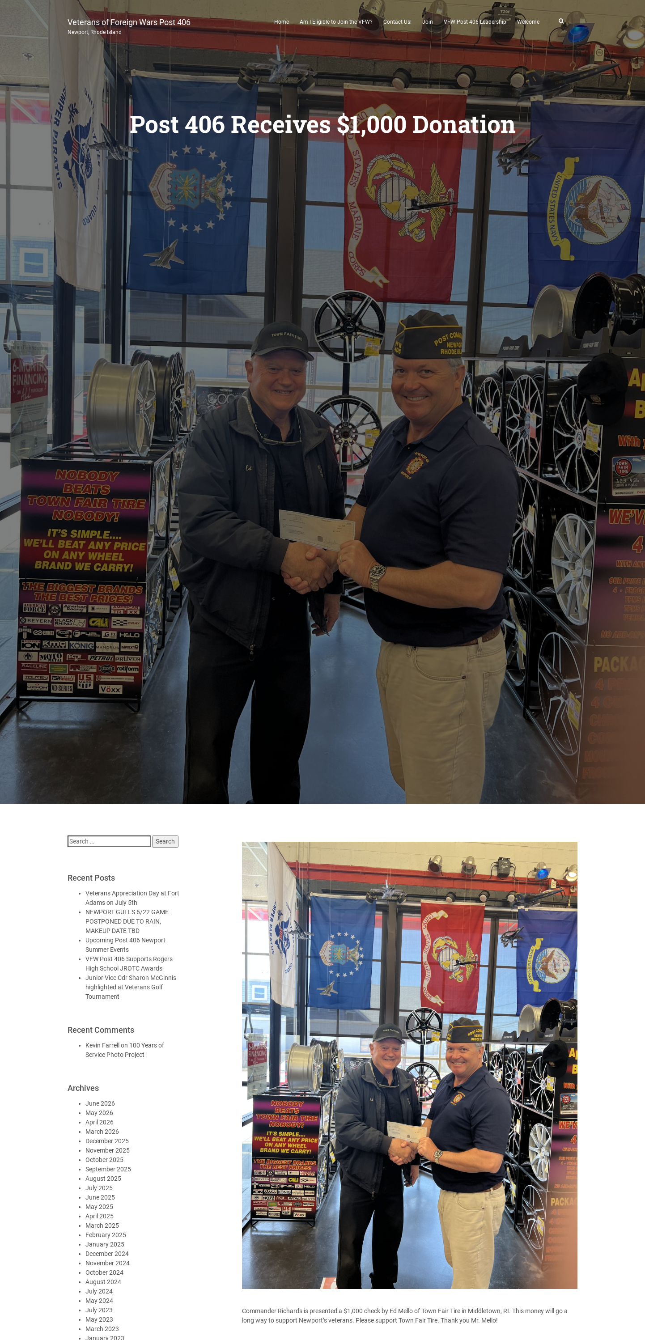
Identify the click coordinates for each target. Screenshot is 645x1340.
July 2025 (99, 1188)
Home (281, 22)
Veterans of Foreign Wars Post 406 (129, 25)
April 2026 (99, 1122)
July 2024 (99, 1291)
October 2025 (104, 1159)
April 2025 (99, 1216)
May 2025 (99, 1206)
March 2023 (102, 1328)
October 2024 (104, 1272)
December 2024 (107, 1253)
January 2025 (104, 1244)
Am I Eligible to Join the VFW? (336, 22)
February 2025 (105, 1234)
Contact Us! (397, 22)
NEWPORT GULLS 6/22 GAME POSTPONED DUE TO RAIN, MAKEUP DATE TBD (127, 921)
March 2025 (102, 1225)
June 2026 (100, 1103)
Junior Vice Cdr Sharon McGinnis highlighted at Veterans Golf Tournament (130, 987)
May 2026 (99, 1112)
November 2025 (107, 1150)
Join (427, 22)
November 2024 (107, 1263)
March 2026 (102, 1131)
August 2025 (103, 1178)
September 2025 (108, 1169)
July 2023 (99, 1310)
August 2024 (103, 1281)
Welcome (528, 22)
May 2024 (99, 1300)
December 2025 (107, 1141)
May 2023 (99, 1319)
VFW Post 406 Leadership (475, 22)
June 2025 (100, 1197)
